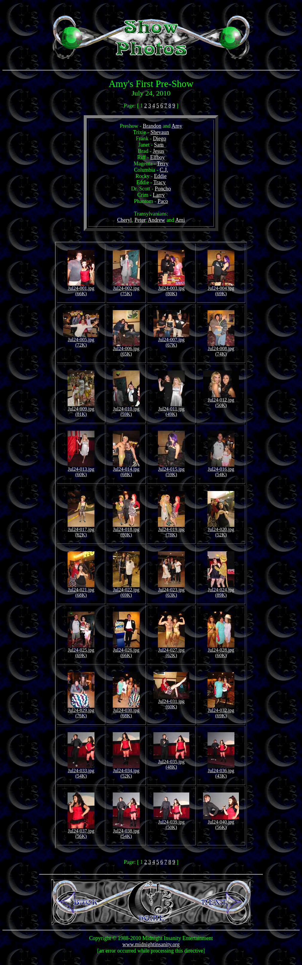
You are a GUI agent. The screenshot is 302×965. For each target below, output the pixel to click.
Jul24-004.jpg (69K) (221, 288)
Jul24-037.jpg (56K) (81, 831)
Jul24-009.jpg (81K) (81, 409)
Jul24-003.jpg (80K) (171, 288)
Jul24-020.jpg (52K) (221, 530)
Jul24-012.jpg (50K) (221, 400)
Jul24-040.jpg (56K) (221, 822)
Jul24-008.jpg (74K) (221, 349)
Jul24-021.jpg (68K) (81, 590)
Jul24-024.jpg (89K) (221, 590)
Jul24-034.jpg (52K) (126, 771)
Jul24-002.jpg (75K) (126, 288)
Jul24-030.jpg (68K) (126, 711)
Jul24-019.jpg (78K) (171, 530)
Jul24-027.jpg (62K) (171, 650)
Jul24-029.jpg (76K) (81, 711)
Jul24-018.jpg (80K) (126, 530)
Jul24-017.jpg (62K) (81, 530)
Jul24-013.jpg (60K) (81, 469)
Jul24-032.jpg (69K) (221, 711)
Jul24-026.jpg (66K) (126, 650)
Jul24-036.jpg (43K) (221, 771)
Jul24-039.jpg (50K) (171, 822)
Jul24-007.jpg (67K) (171, 340)
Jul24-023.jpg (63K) (171, 590)
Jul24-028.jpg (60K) (221, 650)
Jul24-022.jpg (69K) (126, 590)
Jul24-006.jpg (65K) (126, 349)
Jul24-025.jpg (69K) (81, 650)
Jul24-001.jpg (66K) (81, 288)
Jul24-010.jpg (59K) (126, 409)
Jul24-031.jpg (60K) (171, 702)
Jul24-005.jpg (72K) (81, 340)
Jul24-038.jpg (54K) (126, 831)
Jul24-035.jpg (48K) (171, 762)
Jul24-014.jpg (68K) (126, 469)
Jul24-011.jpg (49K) (171, 409)
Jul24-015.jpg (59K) (171, 469)
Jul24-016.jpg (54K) (221, 469)
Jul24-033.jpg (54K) (81, 771)
